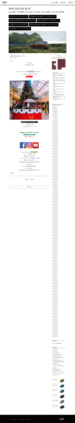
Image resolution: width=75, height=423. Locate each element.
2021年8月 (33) (55, 123)
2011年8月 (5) (55, 307)
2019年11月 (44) (55, 156)
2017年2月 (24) (55, 207)
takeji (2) (55, 367)
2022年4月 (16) (55, 111)
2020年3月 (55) (55, 150)
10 (62, 62)
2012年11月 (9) (55, 283)
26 (52, 68)
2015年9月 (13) (55, 232)
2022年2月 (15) (55, 114)
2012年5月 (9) (55, 293)
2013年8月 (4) (55, 269)
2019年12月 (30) (55, 154)
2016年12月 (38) (55, 210)
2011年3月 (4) (55, 314)
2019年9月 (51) (55, 159)
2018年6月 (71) (55, 182)
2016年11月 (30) (55, 212)
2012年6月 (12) (55, 291)
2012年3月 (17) (55, 296)
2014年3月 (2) (55, 258)
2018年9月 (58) (55, 178)
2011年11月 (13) (55, 302)
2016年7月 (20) (55, 218)
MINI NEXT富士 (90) (56, 352)
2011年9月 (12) (55, 305)
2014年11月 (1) (55, 246)
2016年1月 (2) (55, 226)
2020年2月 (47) (55, 151)
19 (52, 66)
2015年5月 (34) (55, 238)
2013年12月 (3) (55, 263)
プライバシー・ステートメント (25, 419)
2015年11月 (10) (55, 229)
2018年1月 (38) (55, 190)
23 (60, 66)
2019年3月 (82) (55, 168)
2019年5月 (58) (55, 165)
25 (64, 66)
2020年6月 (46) (55, 145)
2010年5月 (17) (55, 330)
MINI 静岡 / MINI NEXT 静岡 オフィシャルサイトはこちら (42, 16)
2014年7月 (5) (55, 252)
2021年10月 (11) (55, 120)
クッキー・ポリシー (13, 419)
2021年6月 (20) (55, 126)
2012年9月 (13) (55, 286)
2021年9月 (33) (55, 122)
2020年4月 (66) (55, 148)
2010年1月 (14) (55, 336)
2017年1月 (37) (55, 209)
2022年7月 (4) (55, 106)
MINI (4, 2)
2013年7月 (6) (55, 271)
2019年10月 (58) (56, 157)
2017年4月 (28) (55, 204)
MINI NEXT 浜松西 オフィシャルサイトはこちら (48, 20)
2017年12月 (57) (55, 192)
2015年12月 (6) (55, 227)
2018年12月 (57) (55, 173)
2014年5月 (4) (55, 255)
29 (58, 68)
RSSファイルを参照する (57, 343)
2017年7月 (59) (55, 199)
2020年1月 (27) (55, 153)
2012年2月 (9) (55, 297)
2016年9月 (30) (55, 215)
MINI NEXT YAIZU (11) (56, 364)
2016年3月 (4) (55, 224)
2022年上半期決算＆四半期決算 (58, 94)
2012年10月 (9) (55, 285)
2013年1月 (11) (55, 280)
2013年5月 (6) (55, 274)
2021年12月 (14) (55, 117)
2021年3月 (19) (55, 131)
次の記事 (32, 179)
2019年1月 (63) (55, 171)
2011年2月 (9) (55, 316)
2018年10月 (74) (55, 176)
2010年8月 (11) (55, 325)
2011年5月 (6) (55, 311)
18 (64, 64)
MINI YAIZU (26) (55, 349)
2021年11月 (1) (55, 119)
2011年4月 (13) (55, 313)
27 (54, 68)
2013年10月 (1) (55, 266)
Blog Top (29, 186)
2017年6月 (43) (55, 201)
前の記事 (26, 179)
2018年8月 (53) (55, 179)
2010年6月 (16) (55, 328)
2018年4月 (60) (55, 185)
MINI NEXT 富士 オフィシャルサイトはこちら (20, 28)
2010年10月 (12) (55, 322)
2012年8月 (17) (55, 288)
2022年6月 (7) (55, 108)
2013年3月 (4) (55, 277)
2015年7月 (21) (55, 235)
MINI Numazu (12, 173)
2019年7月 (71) (55, 162)
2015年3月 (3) (55, 241)
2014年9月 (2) (55, 249)
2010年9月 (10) (55, 324)
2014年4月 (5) (55, 257)
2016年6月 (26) (55, 220)
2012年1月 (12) (55, 299)
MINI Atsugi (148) (56, 358)
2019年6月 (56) (55, 164)
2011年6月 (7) (55, 310)
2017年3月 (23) (55, 206)
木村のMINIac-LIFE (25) (58, 370)
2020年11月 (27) (55, 137)
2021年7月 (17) (55, 125)
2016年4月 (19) (55, 223)
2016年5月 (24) (55, 221)
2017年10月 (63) (55, 195)
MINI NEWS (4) (55, 351)
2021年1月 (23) (55, 134)
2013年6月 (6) (55, 272)
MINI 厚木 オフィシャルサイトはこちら (18, 24)
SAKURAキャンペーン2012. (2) (58, 371)
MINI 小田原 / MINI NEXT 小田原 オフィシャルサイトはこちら (43, 24)
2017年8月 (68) (55, 198)
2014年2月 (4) (55, 260)
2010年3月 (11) (55, 333)
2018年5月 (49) (55, 184)
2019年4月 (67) (55, 167)
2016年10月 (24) (55, 213)
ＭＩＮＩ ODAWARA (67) (57, 360)
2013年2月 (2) (55, 279)
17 (62, 64)
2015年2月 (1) (55, 243)
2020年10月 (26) (56, 139)
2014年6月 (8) (55, 254)
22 (58, 66)
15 (58, 64)
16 (60, 64)
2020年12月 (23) (55, 136)
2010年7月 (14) (55, 327)
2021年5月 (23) (55, 128)
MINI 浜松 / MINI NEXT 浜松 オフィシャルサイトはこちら (22, 20)
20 (54, 66)
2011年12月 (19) (55, 300)
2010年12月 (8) (55, 319)
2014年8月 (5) (55, 251)
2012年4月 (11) (55, 294)
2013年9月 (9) (55, 268)
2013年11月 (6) (55, 265)
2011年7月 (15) (55, 308)
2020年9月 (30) (55, 140)
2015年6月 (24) (55, 237)
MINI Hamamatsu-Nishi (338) (57, 354)
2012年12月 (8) (55, 282)
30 (60, 68)
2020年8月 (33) (55, 142)
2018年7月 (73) (55, 181)
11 (64, 62)
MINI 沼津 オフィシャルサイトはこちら (18, 16)
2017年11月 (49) (55, 193)
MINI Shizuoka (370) (56, 363)
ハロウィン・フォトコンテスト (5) (59, 373)
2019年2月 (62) (55, 170)
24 (62, 66)
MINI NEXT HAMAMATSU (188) (59, 357)
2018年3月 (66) (55, 187)
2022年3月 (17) (55, 112)
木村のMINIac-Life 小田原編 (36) (59, 361)
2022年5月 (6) (55, 109)
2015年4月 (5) (55, 240)
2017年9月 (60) (55, 196)
